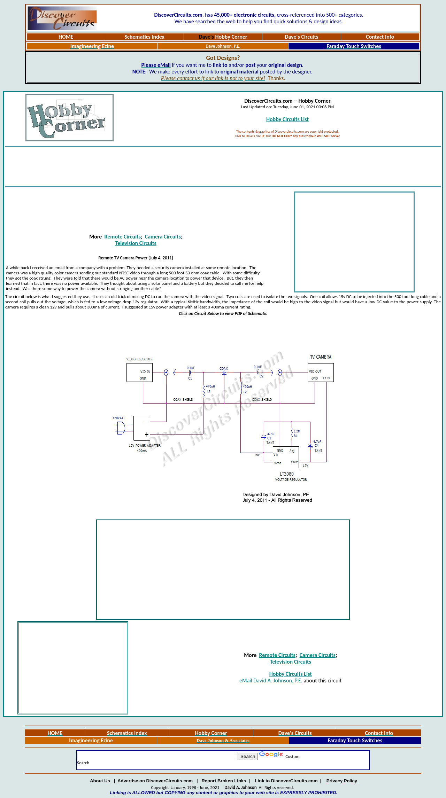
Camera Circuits (163, 236)
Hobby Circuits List (287, 119)
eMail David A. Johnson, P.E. (270, 680)
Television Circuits (135, 243)
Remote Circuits (123, 236)
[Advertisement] (223, 166)
